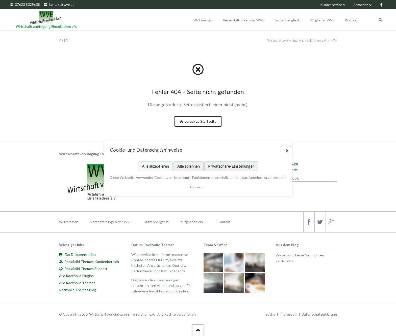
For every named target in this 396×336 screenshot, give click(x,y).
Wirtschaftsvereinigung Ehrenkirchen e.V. (297, 40)
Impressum (288, 314)
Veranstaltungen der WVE (111, 222)
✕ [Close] (287, 150)
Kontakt (224, 222)
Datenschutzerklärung (319, 314)
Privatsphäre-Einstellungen (231, 166)
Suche (270, 314)
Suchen (380, 20)
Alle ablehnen (188, 166)
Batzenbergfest (156, 222)
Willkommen (68, 222)
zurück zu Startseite (200, 121)
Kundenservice (331, 5)
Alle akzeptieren (155, 166)
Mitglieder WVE (193, 222)
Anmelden (360, 5)
